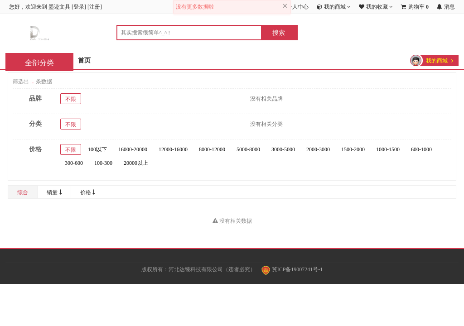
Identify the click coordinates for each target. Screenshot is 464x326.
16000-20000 (132, 149)
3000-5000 (283, 149)
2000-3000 (318, 149)
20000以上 (136, 163)
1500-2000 (353, 149)
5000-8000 (248, 149)
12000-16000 (173, 149)
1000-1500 (388, 149)
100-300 (103, 163)
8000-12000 (212, 149)
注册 (94, 7)
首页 (84, 60)
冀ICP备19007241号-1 (292, 269)
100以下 (97, 149)
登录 (78, 7)
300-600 (74, 163)
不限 (70, 99)
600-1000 (421, 149)
